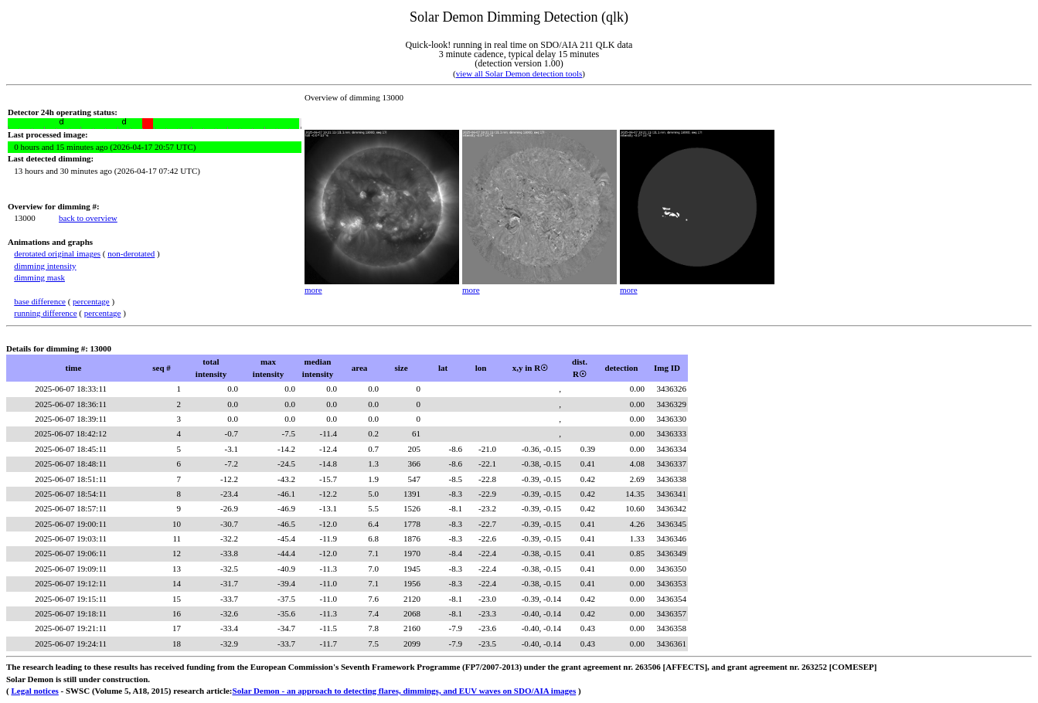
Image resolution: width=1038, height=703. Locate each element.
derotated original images (57, 253)
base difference (40, 301)
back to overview (88, 217)
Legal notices (34, 690)
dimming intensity (45, 265)
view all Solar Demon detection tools (519, 73)
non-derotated (131, 253)
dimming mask (39, 277)
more (313, 289)
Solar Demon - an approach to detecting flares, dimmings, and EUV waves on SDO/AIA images (405, 690)
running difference (45, 313)
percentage (91, 301)
